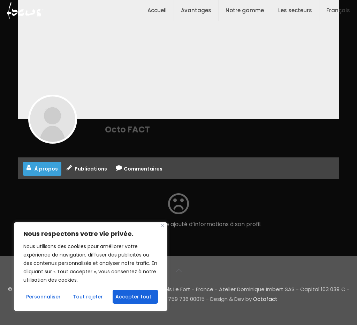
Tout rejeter (88, 296)
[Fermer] (162, 225)
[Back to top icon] (178, 270)
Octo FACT (127, 129)
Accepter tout (133, 296)
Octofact (265, 299)
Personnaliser (43, 296)
